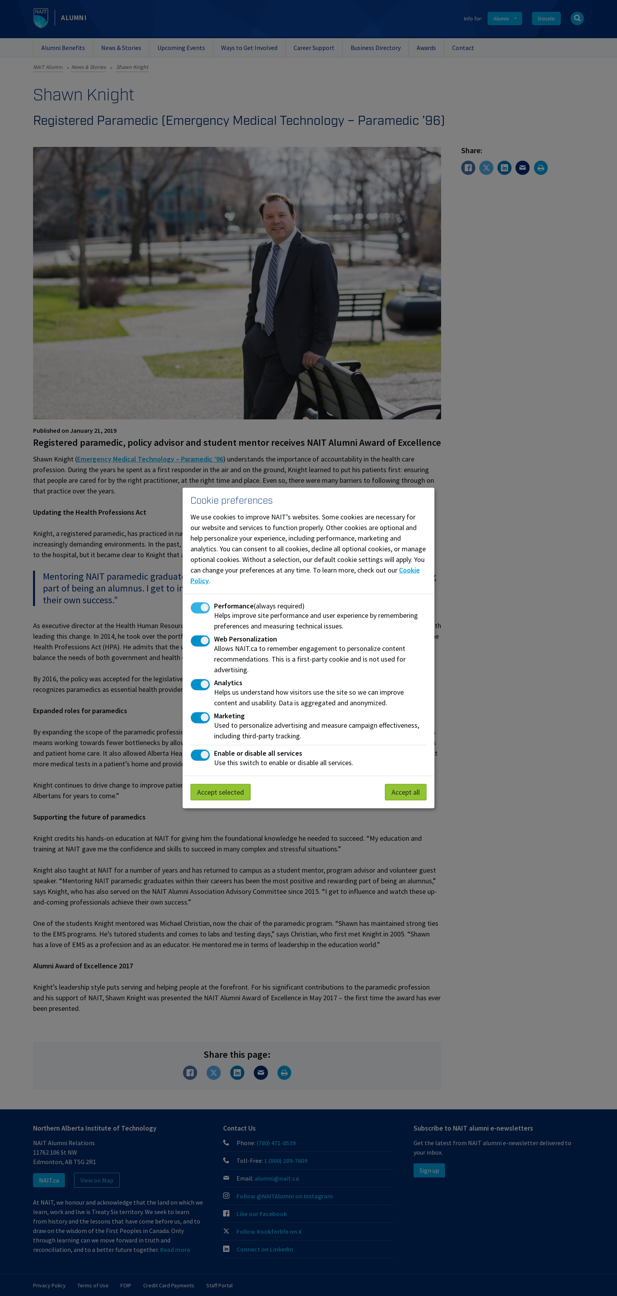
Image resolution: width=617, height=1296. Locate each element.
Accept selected (220, 792)
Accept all (406, 792)
